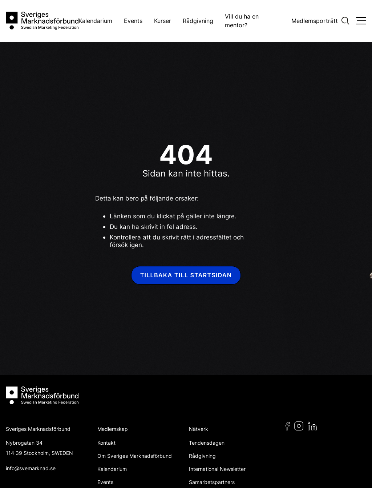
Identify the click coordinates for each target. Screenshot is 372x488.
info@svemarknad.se (31, 468)
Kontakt (106, 443)
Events (133, 20)
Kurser (162, 20)
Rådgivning (198, 20)
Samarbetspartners (212, 482)
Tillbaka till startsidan (186, 275)
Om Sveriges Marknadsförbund (134, 456)
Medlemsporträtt (314, 20)
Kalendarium (95, 20)
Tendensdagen (207, 443)
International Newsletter (217, 469)
